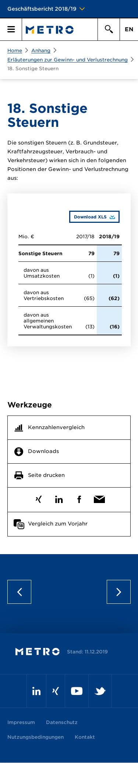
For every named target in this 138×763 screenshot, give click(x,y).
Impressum (21, 722)
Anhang (40, 50)
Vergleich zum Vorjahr (58, 524)
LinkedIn (59, 498)
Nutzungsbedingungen (35, 737)
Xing (39, 498)
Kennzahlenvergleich (56, 427)
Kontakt (85, 737)
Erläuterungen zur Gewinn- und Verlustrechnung (67, 60)
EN (129, 29)
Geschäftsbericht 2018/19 (42, 9)
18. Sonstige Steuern (33, 68)
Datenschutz (62, 722)
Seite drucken (46, 475)
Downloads (43, 451)
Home (14, 50)
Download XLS (88, 216)
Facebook (79, 498)
